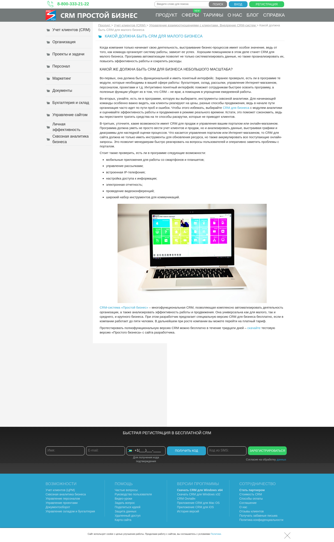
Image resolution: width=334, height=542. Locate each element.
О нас (234, 15)
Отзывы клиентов (251, 511)
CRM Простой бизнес (98, 15)
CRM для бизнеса (236, 107)
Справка (274, 15)
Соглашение (248, 503)
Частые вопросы (126, 490)
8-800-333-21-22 (73, 3)
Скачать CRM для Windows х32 (198, 494)
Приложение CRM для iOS (195, 507)
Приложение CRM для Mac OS (198, 503)
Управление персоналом (63, 498)
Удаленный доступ (128, 515)
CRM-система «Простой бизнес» (124, 307)
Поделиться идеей (128, 507)
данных (281, 459)
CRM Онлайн (186, 498)
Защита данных (126, 511)
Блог (252, 15)
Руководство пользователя (133, 494)
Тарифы (213, 15)
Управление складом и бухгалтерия (70, 511)
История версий (188, 511)
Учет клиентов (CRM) (130, 25)
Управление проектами (62, 503)
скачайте (254, 328)
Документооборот (58, 507)
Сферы (191, 13)
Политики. (216, 534)
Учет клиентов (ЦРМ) (60, 490)
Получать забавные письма (258, 515)
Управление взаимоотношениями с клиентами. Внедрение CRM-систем (202, 25)
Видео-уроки (123, 498)
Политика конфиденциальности (261, 520)
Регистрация (267, 4)
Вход (238, 4)
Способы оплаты (251, 498)
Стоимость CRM (250, 494)
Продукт (166, 15)
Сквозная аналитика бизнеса (66, 494)
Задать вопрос (125, 503)
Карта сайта (123, 520)
